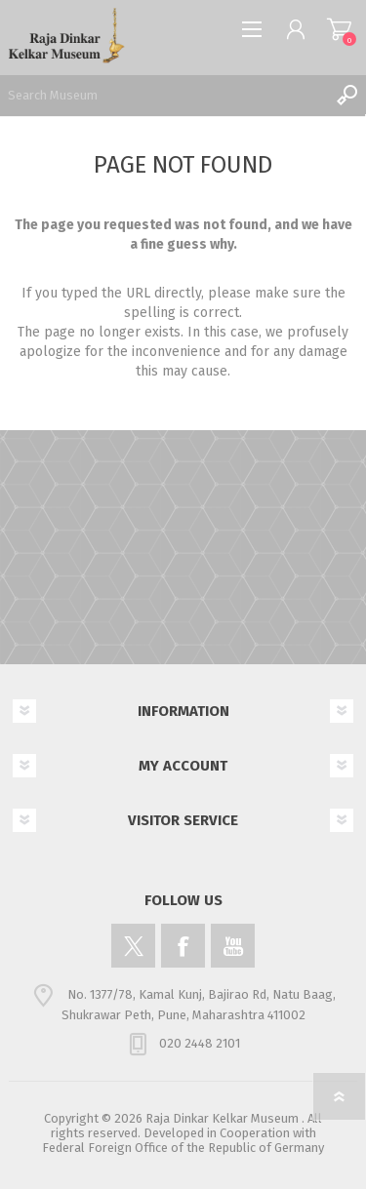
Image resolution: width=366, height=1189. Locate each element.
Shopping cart (339, 29)
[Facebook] (183, 946)
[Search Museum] (163, 94)
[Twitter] (133, 946)
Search (346, 94)
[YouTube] (233, 946)
